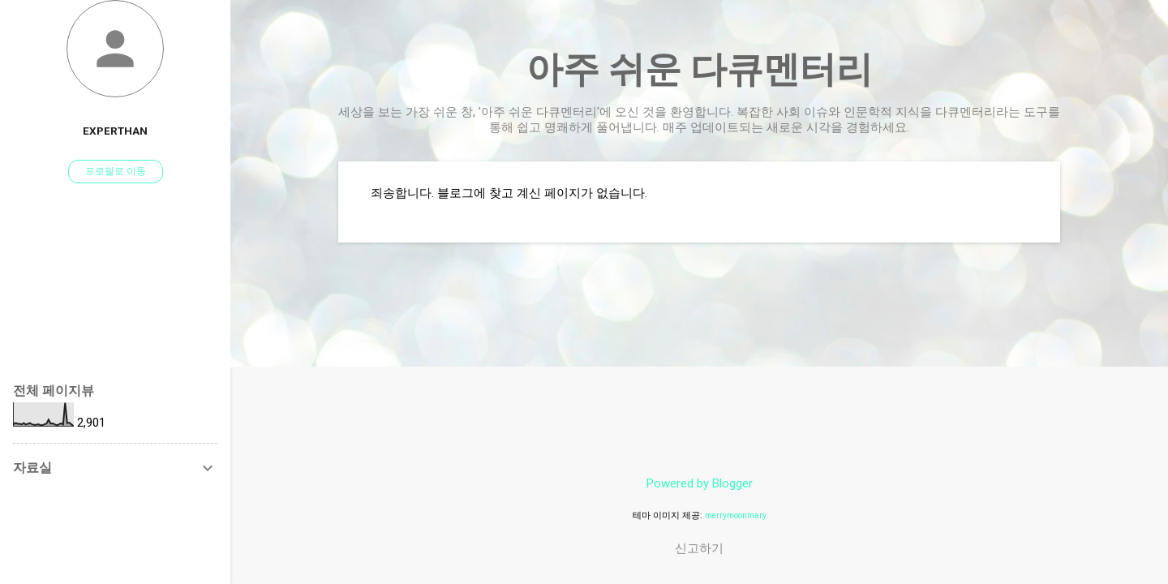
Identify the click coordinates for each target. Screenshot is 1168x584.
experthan (115, 130)
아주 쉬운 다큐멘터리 (699, 69)
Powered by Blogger (699, 483)
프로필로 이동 (115, 171)
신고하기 (699, 548)
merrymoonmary (735, 515)
